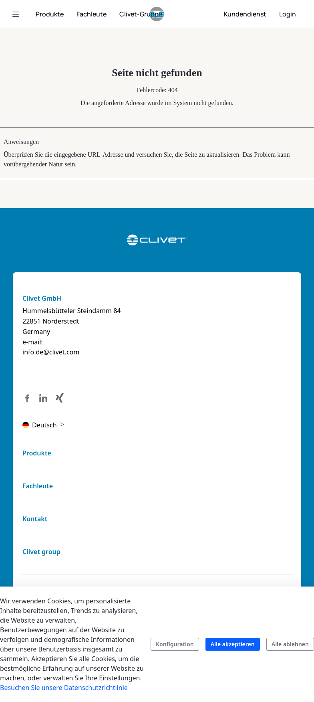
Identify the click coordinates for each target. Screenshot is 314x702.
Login (287, 14)
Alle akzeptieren (233, 644)
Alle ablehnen (290, 644)
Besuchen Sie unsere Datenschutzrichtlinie (64, 687)
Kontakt (34, 518)
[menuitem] (49, 14)
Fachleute (37, 485)
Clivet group (41, 551)
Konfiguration (175, 644)
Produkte (36, 453)
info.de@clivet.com (50, 352)
